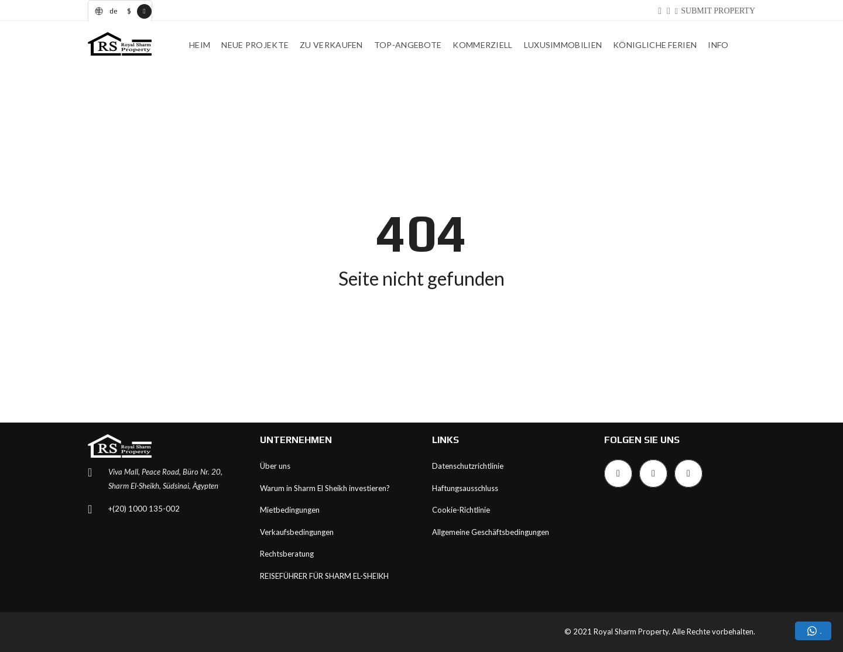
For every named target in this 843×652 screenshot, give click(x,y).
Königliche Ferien (655, 45)
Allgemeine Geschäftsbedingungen (490, 532)
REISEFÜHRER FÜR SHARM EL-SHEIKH (324, 576)
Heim (199, 45)
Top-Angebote (408, 45)
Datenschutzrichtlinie (467, 466)
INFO (718, 45)
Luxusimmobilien (563, 45)
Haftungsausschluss (465, 488)
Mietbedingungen (290, 509)
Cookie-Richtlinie (461, 509)
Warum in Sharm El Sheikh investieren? (325, 488)
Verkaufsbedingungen (297, 532)
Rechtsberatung (287, 553)
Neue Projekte (255, 45)
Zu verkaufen (331, 45)
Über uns (275, 466)
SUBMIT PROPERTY (718, 10)
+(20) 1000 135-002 (144, 508)
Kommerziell (482, 45)
